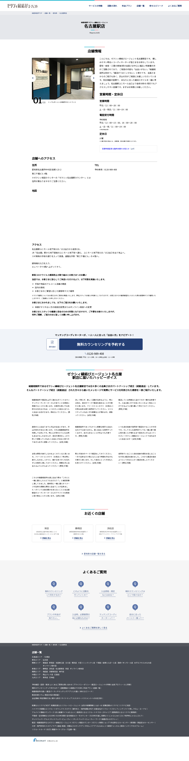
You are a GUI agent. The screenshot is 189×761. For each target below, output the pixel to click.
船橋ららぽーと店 (109, 662)
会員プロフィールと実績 (121, 684)
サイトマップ (67, 698)
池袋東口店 (60, 662)
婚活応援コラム (38, 695)
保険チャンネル (113, 726)
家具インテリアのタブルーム (131, 726)
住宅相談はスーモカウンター (78, 715)
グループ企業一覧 (68, 729)
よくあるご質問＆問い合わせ (61, 684)
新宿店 (51, 662)
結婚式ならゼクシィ (109, 719)
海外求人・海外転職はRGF (82, 709)
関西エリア (36, 671)
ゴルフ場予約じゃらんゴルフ (131, 715)
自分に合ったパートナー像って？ (135, 616)
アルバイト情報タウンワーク (43, 712)
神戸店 (61, 671)
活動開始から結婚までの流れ (71, 688)
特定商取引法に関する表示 (50, 698)
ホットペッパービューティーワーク (87, 719)
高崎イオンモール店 (125, 662)
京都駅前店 (53, 671)
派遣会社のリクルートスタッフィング (108, 709)
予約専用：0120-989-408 (106, 169)
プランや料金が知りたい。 (54, 616)
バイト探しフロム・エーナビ (135, 709)
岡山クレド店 (48, 674)
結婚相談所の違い (39, 691)
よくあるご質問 (175, 6)
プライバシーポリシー (82, 684)
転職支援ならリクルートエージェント (65, 705)
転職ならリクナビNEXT (41, 705)
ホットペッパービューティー (61, 719)
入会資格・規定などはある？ (108, 593)
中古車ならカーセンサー (120, 722)
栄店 (67, 668)
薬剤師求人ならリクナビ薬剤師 (124, 712)
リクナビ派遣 (125, 705)
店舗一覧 (140, 6)
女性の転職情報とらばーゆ (91, 705)
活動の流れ (112, 6)
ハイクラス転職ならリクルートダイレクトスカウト (51, 709)
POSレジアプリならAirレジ (95, 726)
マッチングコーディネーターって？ (108, 616)
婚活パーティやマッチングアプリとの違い (63, 691)
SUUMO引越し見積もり (99, 715)
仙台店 (45, 660)
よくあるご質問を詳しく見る (94, 627)
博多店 (45, 677)
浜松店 (51, 668)
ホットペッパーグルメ (40, 719)
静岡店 (45, 668)
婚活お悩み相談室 (52, 695)
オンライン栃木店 (50, 665)
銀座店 (45, 662)
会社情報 (35, 698)
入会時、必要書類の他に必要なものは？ (81, 616)
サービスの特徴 (95, 6)
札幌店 (47, 657)
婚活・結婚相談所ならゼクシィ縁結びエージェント (51, 722)
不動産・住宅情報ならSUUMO (43, 715)
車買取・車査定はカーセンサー (143, 722)
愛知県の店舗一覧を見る (94, 553)
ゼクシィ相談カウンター (81, 722)
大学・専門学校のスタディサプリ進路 (46, 726)
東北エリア (36, 660)
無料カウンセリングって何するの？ (45, 688)
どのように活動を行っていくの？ (81, 593)
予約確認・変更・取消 (40, 684)
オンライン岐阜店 (77, 668)
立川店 (67, 662)
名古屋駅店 (60, 668)
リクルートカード (39, 729)
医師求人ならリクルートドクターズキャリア (94, 712)
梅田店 (45, 671)
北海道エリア (37, 657)
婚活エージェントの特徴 (101, 684)
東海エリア (36, 668)
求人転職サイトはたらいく (65, 712)
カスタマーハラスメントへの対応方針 (87, 698)
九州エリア (36, 677)
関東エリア (36, 662)
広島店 (56, 674)
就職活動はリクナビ (111, 705)
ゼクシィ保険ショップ (100, 722)
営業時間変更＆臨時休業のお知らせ (115, 148)
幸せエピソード (156, 6)
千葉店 (98, 662)
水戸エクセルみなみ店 (142, 662)
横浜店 (74, 662)
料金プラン (127, 6)
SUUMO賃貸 (61, 715)
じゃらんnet (114, 715)
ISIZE (49, 729)
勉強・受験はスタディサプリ (73, 726)
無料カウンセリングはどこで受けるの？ (135, 593)
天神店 (51, 677)
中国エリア (36, 674)
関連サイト (56, 729)
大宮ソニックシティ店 (86, 662)
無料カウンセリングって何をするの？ (54, 593)
